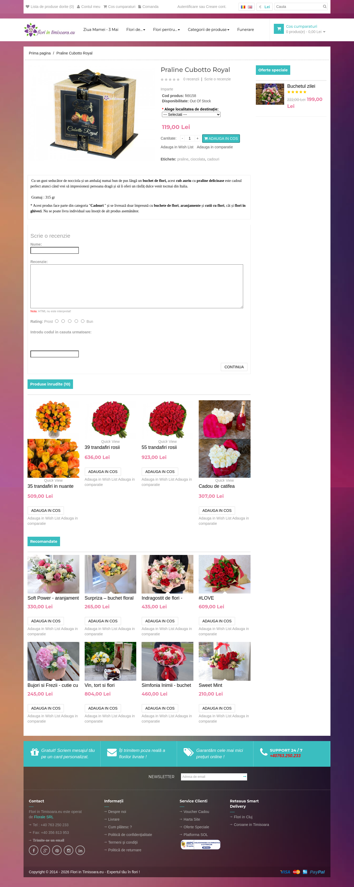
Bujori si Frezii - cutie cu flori (53, 686)
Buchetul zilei (301, 86)
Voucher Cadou (196, 812)
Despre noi (117, 812)
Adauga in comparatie (215, 147)
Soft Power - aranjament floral (53, 599)
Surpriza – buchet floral (109, 598)
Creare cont (215, 6)
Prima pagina (40, 54)
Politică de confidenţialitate (130, 835)
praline (182, 159)
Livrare (114, 820)
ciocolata (197, 159)
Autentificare (187, 6)
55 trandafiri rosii (159, 448)
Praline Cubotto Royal (74, 54)
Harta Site (192, 820)
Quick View (53, 481)
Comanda (148, 6)
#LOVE (206, 598)
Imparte (167, 90)
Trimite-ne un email (48, 841)
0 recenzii (191, 79)
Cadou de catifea (217, 486)
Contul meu (88, 6)
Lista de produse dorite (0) (50, 6)
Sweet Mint (210, 685)
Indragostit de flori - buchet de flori (162, 599)
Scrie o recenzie (217, 79)
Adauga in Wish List (177, 147)
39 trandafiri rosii (102, 448)
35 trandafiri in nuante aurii (51, 487)
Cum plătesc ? (120, 827)
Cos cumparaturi (119, 6)
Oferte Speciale (196, 827)
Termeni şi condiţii (123, 843)
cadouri (213, 159)
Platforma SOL (196, 835)
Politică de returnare (124, 850)
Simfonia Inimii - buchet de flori (166, 686)
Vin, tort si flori (100, 685)
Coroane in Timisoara (251, 825)
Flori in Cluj (243, 817)
